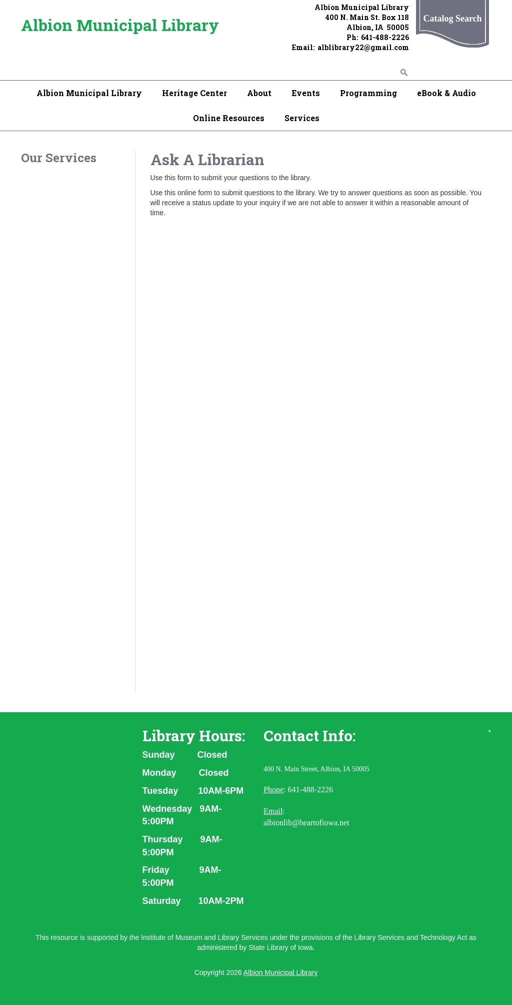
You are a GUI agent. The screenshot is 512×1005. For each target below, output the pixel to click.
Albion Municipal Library (120, 25)
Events (306, 93)
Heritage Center (194, 93)
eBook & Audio (446, 93)
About (259, 93)
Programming (368, 93)
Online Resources (228, 118)
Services (302, 118)
